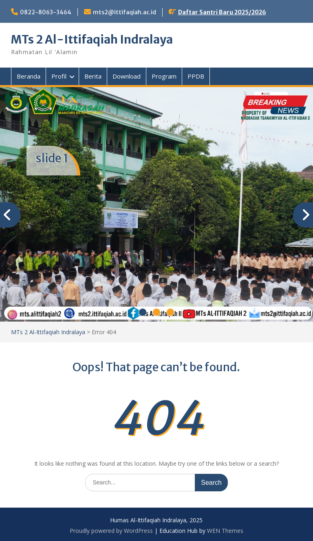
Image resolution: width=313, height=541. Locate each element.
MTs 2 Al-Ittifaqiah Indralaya (92, 39)
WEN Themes (225, 530)
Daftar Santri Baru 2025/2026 (222, 12)
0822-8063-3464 (45, 12)
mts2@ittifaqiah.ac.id (124, 12)
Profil (58, 76)
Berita (92, 76)
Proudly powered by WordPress (111, 530)
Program (164, 76)
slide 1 (51, 158)
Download (126, 76)
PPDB (195, 76)
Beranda (28, 76)
